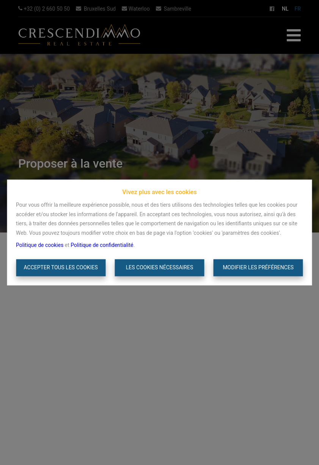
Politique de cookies (39, 245)
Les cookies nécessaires (159, 267)
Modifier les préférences (258, 267)
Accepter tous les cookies (61, 267)
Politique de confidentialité (102, 245)
